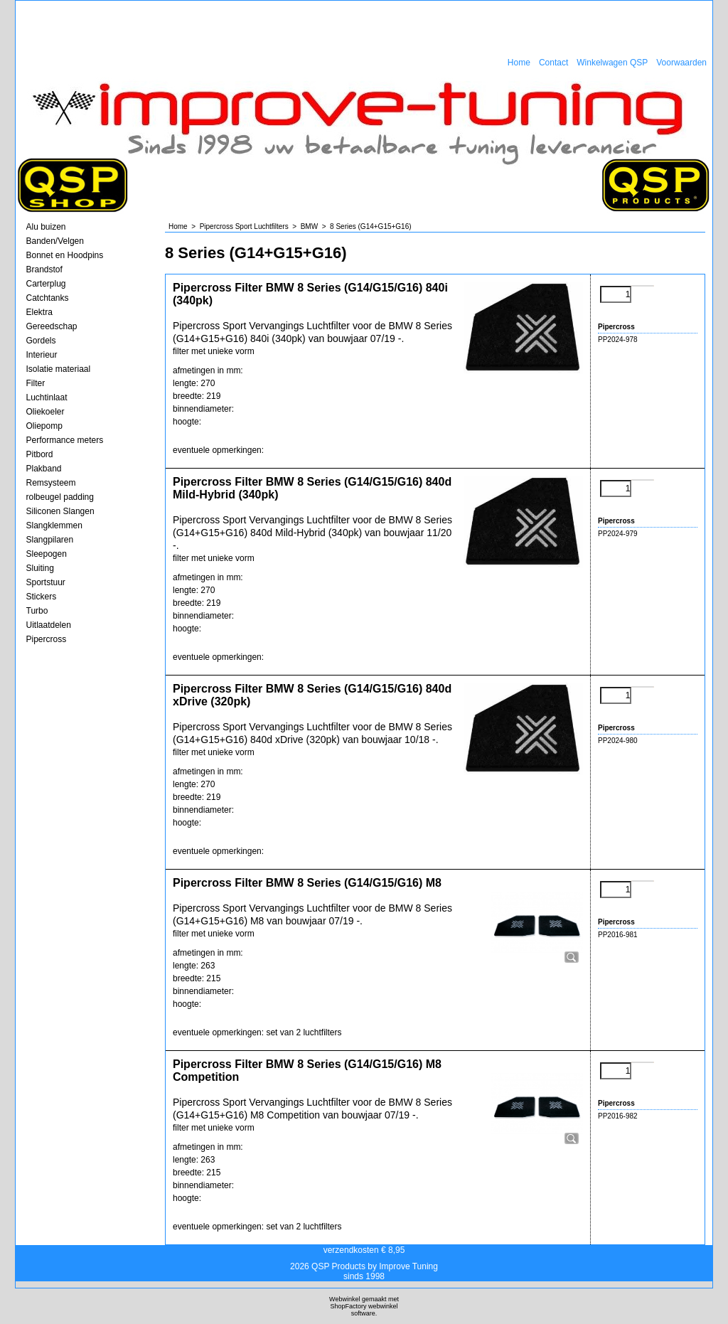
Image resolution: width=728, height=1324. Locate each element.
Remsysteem (51, 483)
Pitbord (39, 454)
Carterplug (46, 284)
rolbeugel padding (60, 497)
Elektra (39, 312)
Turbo (37, 611)
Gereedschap (51, 326)
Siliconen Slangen (60, 511)
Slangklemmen (54, 525)
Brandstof (44, 269)
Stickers (41, 597)
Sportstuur (45, 582)
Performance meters (65, 440)
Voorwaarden (681, 63)
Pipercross (46, 639)
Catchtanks (47, 298)
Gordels (41, 341)
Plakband (44, 469)
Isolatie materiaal (58, 369)
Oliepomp (44, 426)
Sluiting (40, 568)
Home (519, 63)
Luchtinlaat (47, 397)
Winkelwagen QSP (612, 63)
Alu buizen (46, 227)
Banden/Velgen (55, 241)
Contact (553, 63)
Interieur (42, 355)
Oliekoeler (45, 412)
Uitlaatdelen (48, 625)
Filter (36, 383)
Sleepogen (46, 554)
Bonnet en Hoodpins (65, 255)
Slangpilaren (50, 540)
